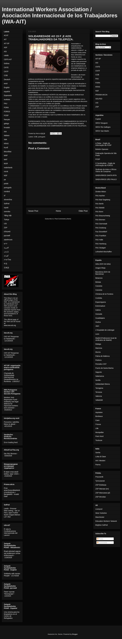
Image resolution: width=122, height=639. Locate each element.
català (6, 55)
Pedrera (98, 360)
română (7, 191)
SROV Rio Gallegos (103, 127)
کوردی (6, 256)
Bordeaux (99, 416)
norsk (6, 171)
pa (5, 179)
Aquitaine (98, 412)
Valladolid (99, 400)
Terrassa (98, 392)
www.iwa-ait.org (10, 325)
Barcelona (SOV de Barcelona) (102, 273)
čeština (6, 63)
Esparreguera (100, 302)
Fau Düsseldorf (101, 232)
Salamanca (99, 376)
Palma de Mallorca (102, 356)
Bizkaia (98, 282)
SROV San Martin (102, 131)
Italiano (6, 135)
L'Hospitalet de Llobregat (104, 330)
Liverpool (98, 509)
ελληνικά (7, 231)
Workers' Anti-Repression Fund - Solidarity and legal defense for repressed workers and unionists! (11, 403)
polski (6, 184)
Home (58, 211)
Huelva (98, 322)
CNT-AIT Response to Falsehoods (11, 338)
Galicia (98, 310)
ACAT (6, 35)
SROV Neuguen (101, 123)
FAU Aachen (100, 196)
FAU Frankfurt (100, 236)
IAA (5, 132)
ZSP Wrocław (100, 497)
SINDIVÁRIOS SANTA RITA (106, 175)
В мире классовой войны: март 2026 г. (11, 473)
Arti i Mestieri (100, 461)
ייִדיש (5, 244)
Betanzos (98, 278)
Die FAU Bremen (10, 454)
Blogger (74, 634)
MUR (6, 164)
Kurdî (6, 148)
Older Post (83, 211)
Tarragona (99, 388)
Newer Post (33, 211)
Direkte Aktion (100, 192)
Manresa (98, 348)
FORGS (7, 112)
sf (4, 195)
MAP (6, 155)
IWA (5, 139)
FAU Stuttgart (100, 248)
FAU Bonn (99, 212)
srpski (6, 208)
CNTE (6, 67)
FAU (5, 103)
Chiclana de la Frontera (104, 294)
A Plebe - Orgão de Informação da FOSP (103, 144)
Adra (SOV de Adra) (103, 264)
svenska (7, 211)
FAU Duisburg (100, 228)
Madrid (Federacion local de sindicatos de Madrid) (106, 339)
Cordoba (98, 298)
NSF (5, 175)
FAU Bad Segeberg (102, 200)
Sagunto (98, 372)
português (41, 137)
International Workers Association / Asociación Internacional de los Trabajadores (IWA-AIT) (59, 15)
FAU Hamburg (100, 244)
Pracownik (99, 477)
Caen (97, 420)
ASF (5, 47)
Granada (98, 314)
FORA (6, 107)
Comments (102, 543)
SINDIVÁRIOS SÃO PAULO (106, 179)
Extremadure (100, 306)
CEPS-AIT (8, 59)
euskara (7, 99)
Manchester (99, 517)
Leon (97, 334)
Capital (98, 119)
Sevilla (97, 380)
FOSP (6, 115)
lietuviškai (7, 152)
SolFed (6, 204)
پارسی (6, 252)
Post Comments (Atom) (63, 219)
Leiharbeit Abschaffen (103, 252)
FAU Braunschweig (102, 216)
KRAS (6, 143)
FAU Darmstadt (101, 224)
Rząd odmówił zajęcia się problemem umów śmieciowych (12, 553)
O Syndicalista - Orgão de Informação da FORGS (105, 164)
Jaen (97, 326)
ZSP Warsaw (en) (102, 489)
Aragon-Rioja (100, 268)
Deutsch (7, 79)
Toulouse (98, 440)
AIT (5, 39)
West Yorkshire (101, 513)
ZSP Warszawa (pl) (102, 493)
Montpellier (99, 432)
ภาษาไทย (7, 260)
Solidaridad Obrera (102, 384)
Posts (100, 539)
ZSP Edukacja (100, 485)
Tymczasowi (100, 481)
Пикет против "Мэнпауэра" (9, 593)
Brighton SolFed (101, 525)
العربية (6, 248)
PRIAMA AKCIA (101, 95)
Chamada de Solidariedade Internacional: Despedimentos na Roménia (11, 377)
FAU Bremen (100, 220)
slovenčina (8, 200)
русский (7, 236)
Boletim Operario (101, 149)
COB (35, 137)
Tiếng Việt (7, 215)
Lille (96, 428)
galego (6, 123)
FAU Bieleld (99, 208)
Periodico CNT (101, 364)
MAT (5, 159)
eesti (6, 83)
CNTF (6, 71)
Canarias (98, 286)
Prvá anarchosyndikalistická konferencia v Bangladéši (12, 491)
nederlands (8, 168)
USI (5, 224)
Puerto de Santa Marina (104, 368)
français (7, 119)
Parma (97, 465)
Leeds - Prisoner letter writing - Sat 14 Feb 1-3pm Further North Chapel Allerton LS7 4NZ (12, 513)
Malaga (98, 344)
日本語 (6, 268)
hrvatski (7, 128)
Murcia (98, 352)
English (7, 87)
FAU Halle (99, 240)
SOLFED (98, 99)
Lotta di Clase (100, 457)
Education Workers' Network (106, 521)
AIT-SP (6, 43)
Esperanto (8, 95)
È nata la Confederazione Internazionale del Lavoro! (10, 532)
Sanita (97, 452)
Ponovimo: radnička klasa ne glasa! (11, 423)
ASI (5, 51)
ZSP (5, 228)
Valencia (98, 396)
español (7, 92)
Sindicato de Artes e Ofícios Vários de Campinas (105, 170)
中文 (5, 264)
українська (8, 240)
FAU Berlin (99, 204)
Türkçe (6, 220)
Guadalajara (100, 318)
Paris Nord (99, 436)
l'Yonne (98, 424)
